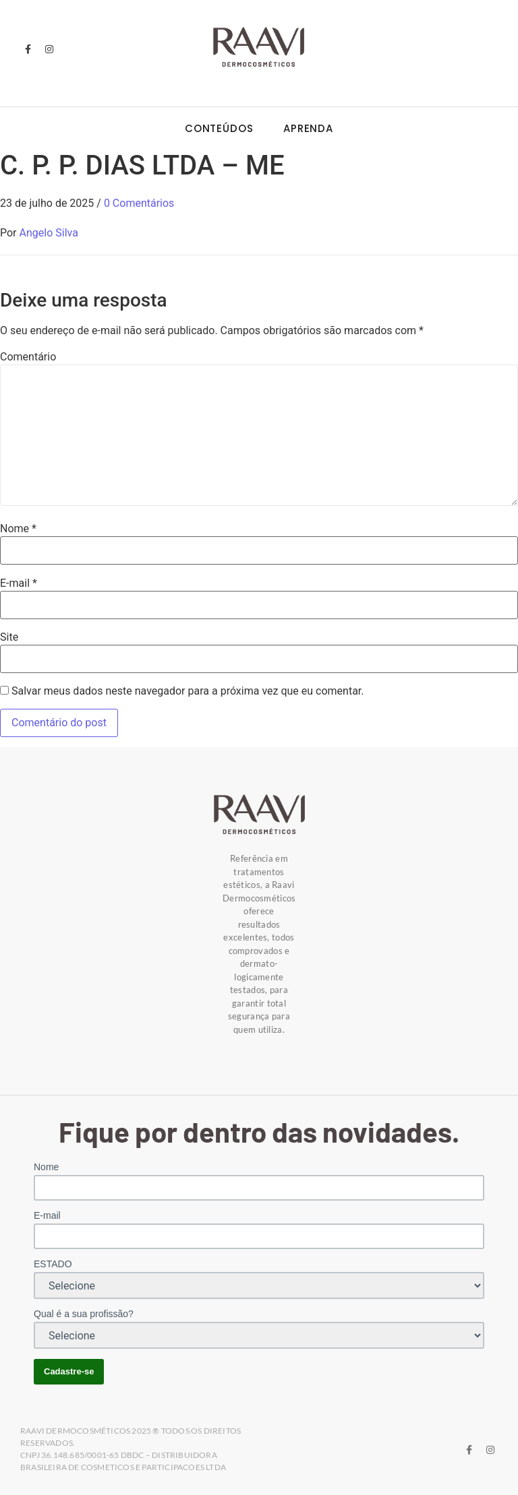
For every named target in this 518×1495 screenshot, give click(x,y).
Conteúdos (219, 128)
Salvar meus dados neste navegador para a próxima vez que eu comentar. (187, 691)
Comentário (28, 357)
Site (9, 637)
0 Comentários (139, 203)
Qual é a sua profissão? (84, 1313)
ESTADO (53, 1264)
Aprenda (308, 128)
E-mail (18, 583)
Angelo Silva (49, 232)
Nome (18, 528)
